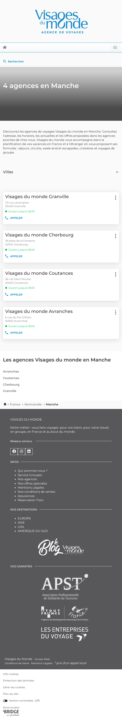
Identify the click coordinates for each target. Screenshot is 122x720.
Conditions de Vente (17, 663)
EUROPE (24, 518)
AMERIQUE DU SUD (33, 531)
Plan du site (10, 694)
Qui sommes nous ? (32, 471)
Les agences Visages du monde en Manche (57, 360)
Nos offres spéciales (32, 483)
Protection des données (18, 680)
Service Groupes (30, 475)
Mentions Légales (31, 488)
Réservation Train (31, 500)
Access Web (42, 659)
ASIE (21, 522)
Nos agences (27, 479)
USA (21, 527)
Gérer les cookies (14, 687)
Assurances (26, 496)
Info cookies (11, 674)
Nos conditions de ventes (36, 492)
